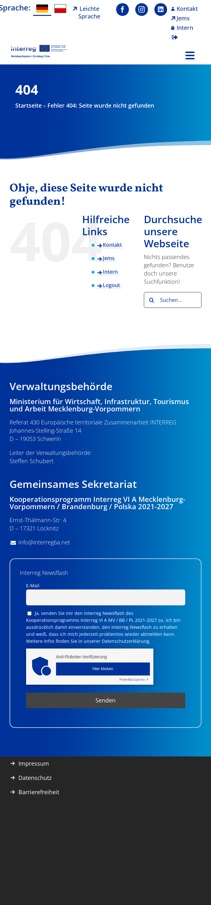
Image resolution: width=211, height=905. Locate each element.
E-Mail (32, 585)
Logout (111, 285)
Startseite (28, 105)
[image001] (39, 47)
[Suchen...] (172, 300)
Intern (110, 271)
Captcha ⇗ (133, 679)
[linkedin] (160, 9)
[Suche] (152, 300)
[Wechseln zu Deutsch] (42, 9)
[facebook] (122, 9)
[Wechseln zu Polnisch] (60, 9)
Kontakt (112, 244)
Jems (109, 258)
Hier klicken (102, 669)
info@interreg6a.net (44, 542)
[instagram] (141, 9)
